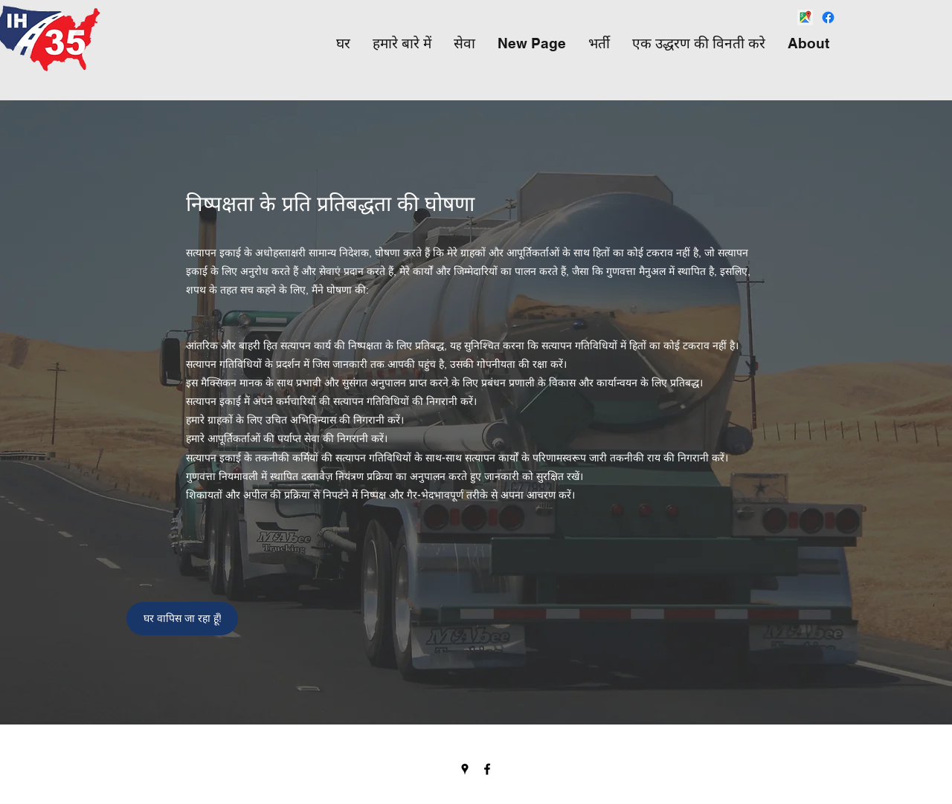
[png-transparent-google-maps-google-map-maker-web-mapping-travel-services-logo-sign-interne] (805, 17)
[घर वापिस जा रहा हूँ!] (182, 618)
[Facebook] (828, 17)
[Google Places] (464, 769)
